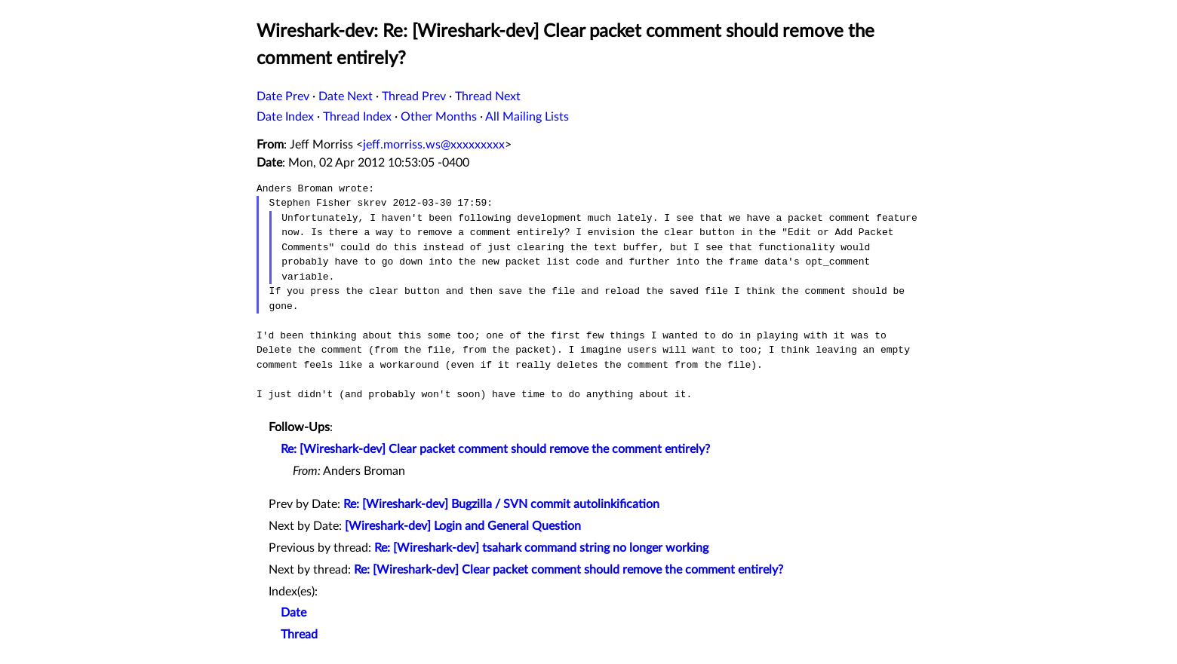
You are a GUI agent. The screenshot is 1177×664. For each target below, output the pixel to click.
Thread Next (488, 96)
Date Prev (283, 96)
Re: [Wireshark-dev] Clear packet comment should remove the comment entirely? (495, 449)
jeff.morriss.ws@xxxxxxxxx (434, 145)
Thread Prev (414, 96)
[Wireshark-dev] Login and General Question (463, 526)
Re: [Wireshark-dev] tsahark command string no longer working (541, 548)
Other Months (439, 117)
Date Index (285, 117)
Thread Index (357, 117)
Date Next (345, 96)
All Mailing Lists (527, 117)
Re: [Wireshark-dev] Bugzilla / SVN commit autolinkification (501, 504)
